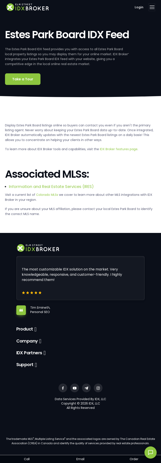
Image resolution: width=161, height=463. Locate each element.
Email (80, 459)
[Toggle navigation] (152, 7)
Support (25, 364)
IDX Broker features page (119, 149)
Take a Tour (22, 79)
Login (139, 7)
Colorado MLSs (47, 195)
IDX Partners (29, 353)
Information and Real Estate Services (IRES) (51, 186)
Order (134, 459)
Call (27, 459)
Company (27, 341)
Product (24, 329)
